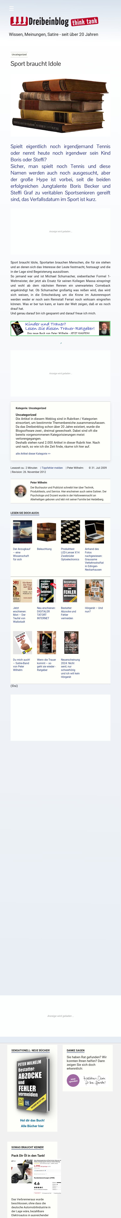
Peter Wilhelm (40, 482)
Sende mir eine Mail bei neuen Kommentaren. (56, 873)
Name (25, 835)
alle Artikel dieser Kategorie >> (33, 453)
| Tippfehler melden (51, 467)
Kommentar (29, 788)
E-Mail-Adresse (30, 849)
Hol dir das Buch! (32, 1016)
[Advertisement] (60, 231)
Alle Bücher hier (32, 1022)
